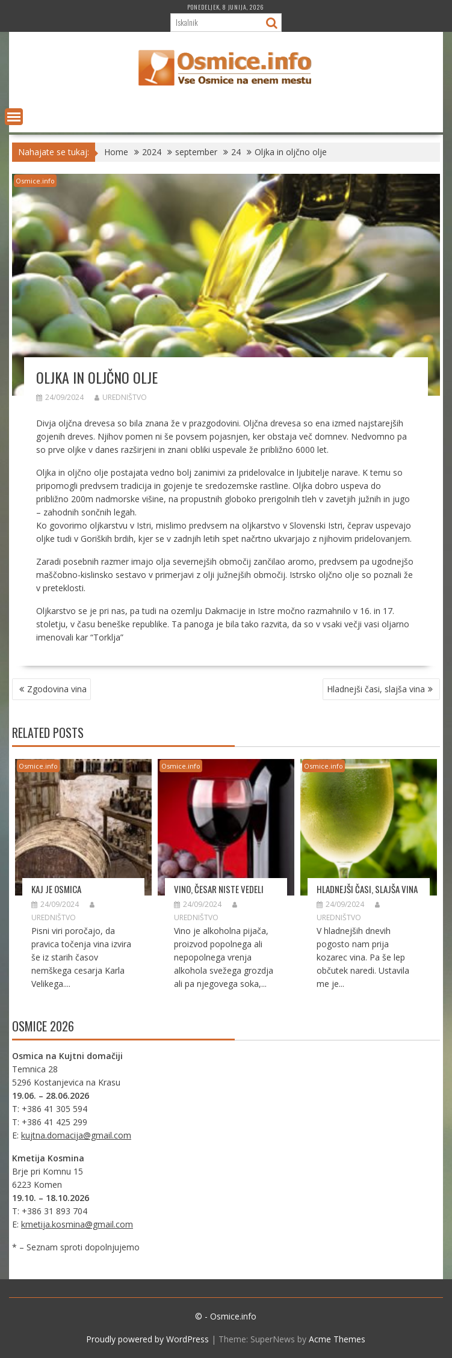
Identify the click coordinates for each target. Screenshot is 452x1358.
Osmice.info (35, 180)
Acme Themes (337, 1339)
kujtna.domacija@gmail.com (76, 1135)
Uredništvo (120, 397)
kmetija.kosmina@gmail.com (77, 1224)
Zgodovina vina (57, 689)
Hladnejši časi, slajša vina (376, 689)
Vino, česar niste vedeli (219, 889)
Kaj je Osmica (56, 889)
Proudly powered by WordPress (147, 1339)
